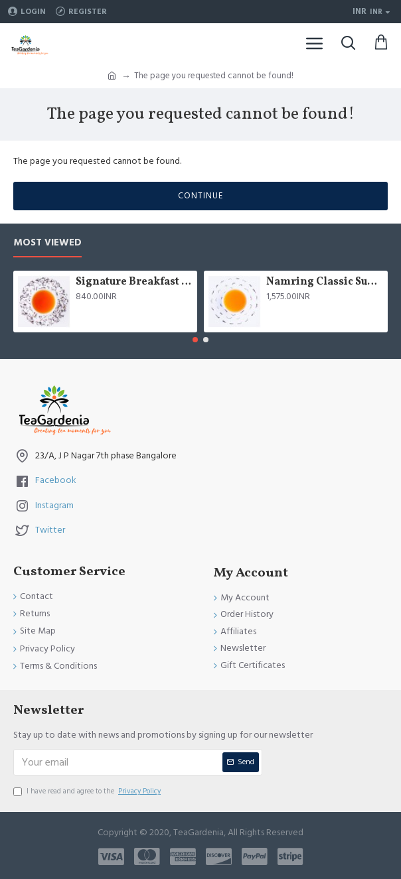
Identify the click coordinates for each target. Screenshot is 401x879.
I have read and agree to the (88, 791)
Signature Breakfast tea (134, 282)
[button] (195, 339)
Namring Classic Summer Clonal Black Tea (324, 282)
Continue (200, 196)
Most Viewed (47, 243)
